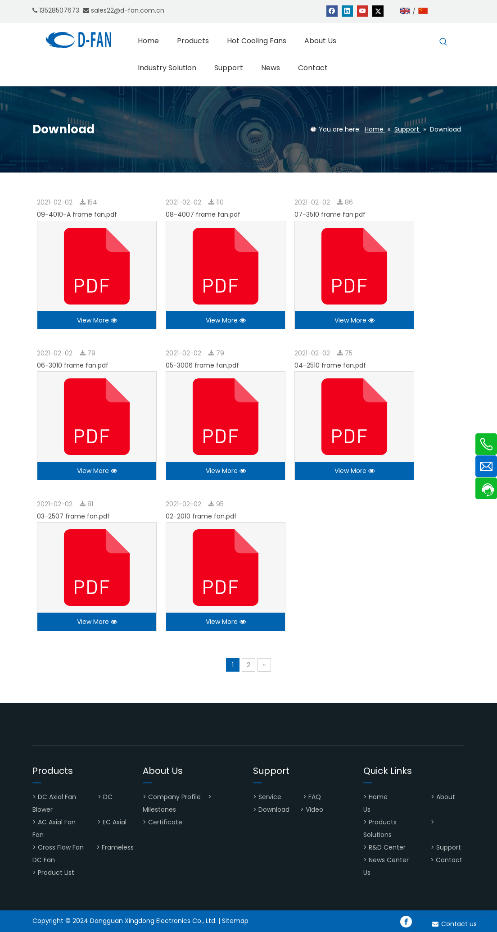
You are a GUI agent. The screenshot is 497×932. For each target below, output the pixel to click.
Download (273, 809)
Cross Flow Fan (61, 847)
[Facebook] (332, 11)
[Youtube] (362, 11)
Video (314, 809)
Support (449, 847)
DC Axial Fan (57, 796)
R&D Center (387, 847)
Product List (56, 872)
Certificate (165, 822)
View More (97, 320)
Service (269, 796)
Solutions (377, 834)
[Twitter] (378, 11)
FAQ (315, 796)
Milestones (159, 809)
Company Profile (174, 796)
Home (379, 796)
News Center (389, 859)
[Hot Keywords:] (443, 42)
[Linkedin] (347, 11)
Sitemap (235, 920)
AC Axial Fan (57, 822)
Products (383, 822)
